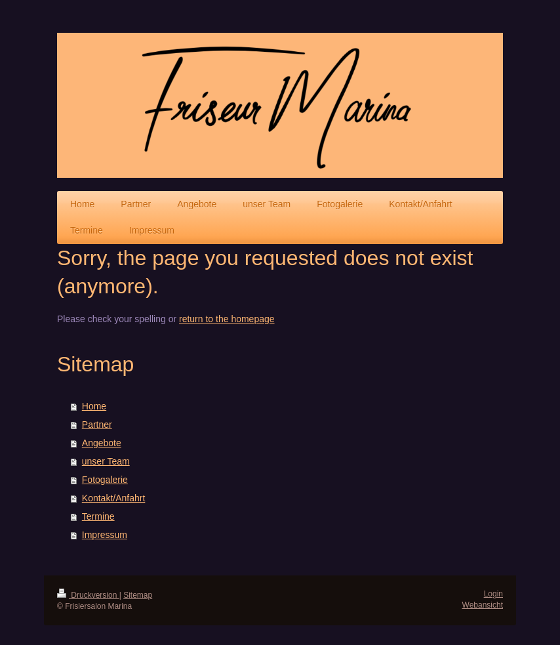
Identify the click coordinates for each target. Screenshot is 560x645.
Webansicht (482, 605)
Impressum (104, 535)
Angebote (101, 443)
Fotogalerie (105, 479)
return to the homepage (227, 319)
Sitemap (137, 595)
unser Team (106, 461)
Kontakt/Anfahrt (114, 498)
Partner (97, 424)
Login (493, 593)
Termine (98, 516)
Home (94, 406)
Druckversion (88, 595)
